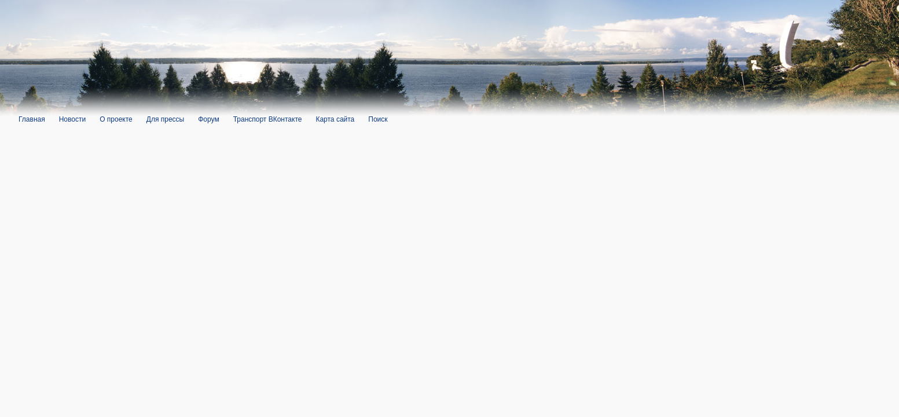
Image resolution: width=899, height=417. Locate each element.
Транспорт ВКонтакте (267, 119)
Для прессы (165, 119)
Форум (208, 119)
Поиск (377, 119)
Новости (72, 119)
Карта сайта (334, 119)
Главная (32, 119)
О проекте (116, 119)
